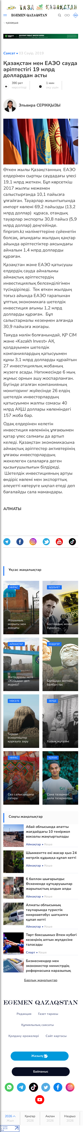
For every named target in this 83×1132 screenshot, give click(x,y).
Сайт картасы (56, 1036)
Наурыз (69, 1118)
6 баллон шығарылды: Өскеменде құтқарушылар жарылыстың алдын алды (49, 884)
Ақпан (50, 1118)
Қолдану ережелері (23, 1036)
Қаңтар (30, 1118)
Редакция (24, 1014)
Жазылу (39, 1056)
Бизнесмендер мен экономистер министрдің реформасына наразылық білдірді (48, 968)
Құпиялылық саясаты (37, 1025)
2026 (10, 1118)
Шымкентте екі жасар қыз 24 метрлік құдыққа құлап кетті (51, 855)
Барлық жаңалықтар (40, 980)
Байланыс (40, 1071)
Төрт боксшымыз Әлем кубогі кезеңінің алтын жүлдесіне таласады (51, 939)
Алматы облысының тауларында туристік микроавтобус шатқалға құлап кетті (47, 912)
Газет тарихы (48, 1014)
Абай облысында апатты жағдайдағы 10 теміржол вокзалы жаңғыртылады (48, 831)
